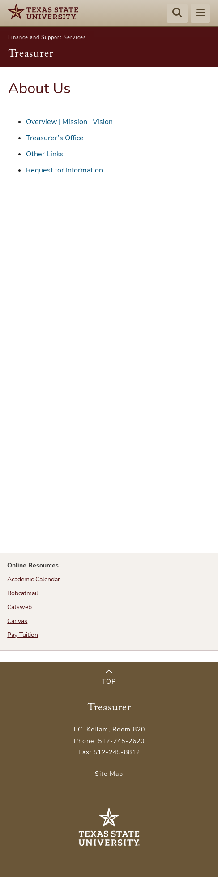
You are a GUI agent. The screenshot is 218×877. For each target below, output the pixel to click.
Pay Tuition (22, 635)
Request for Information (64, 170)
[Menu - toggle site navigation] (200, 14)
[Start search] (177, 14)
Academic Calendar (33, 579)
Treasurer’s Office (55, 138)
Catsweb (19, 607)
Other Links (45, 154)
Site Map (109, 774)
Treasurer (31, 52)
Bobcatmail (22, 593)
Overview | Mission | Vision (69, 122)
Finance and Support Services (47, 37)
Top (109, 677)
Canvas (17, 621)
